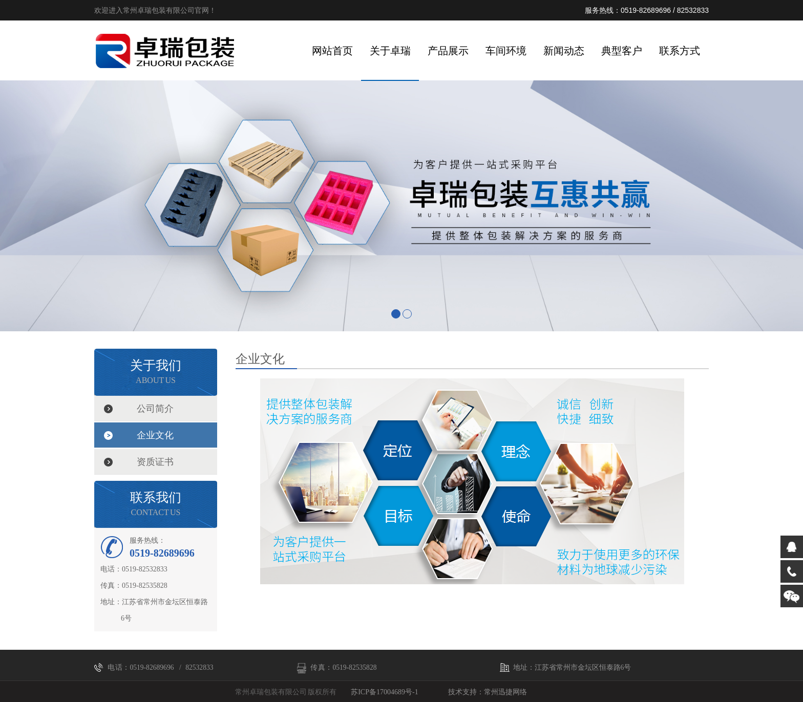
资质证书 (155, 462)
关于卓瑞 (390, 50)
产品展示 (448, 50)
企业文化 (155, 435)
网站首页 (332, 50)
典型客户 (621, 50)
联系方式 (679, 50)
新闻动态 (563, 50)
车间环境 (505, 50)
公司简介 (155, 408)
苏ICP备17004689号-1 (384, 692)
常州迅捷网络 (505, 692)
